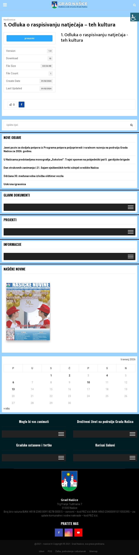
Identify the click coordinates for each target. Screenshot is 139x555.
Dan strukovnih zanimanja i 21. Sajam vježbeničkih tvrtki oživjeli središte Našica (51, 167)
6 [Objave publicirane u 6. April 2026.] (13, 382)
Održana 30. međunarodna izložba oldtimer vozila (34, 176)
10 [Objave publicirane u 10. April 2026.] (88, 382)
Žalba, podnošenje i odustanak (70, 551)
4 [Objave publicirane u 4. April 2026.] (107, 375)
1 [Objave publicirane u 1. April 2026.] (51, 375)
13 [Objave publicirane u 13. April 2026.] (13, 389)
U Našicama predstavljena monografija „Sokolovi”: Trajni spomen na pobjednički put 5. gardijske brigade (67, 159)
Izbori (41, 551)
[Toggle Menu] (131, 207)
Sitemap (93, 551)
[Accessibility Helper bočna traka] (134, 17)
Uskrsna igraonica (15, 184)
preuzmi (29, 38)
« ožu (7, 408)
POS (50, 551)
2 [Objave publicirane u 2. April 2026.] (69, 375)
